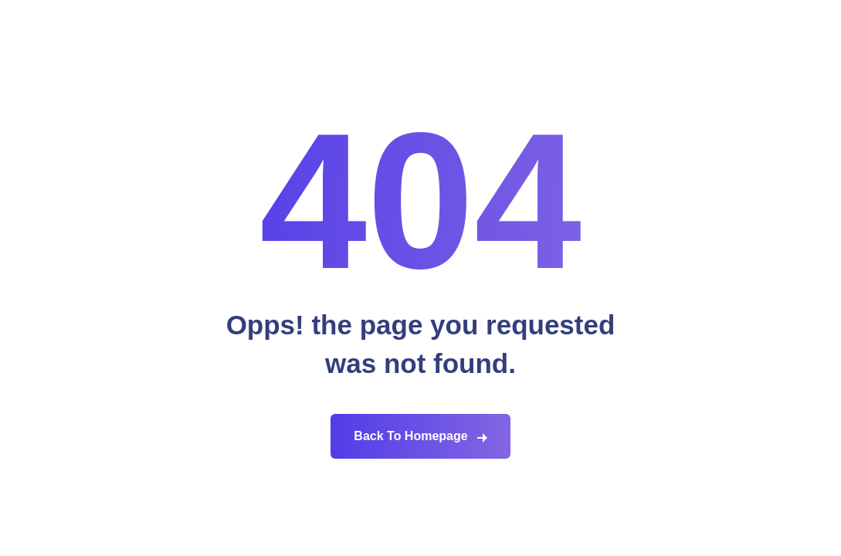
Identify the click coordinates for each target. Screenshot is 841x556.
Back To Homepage (410, 435)
